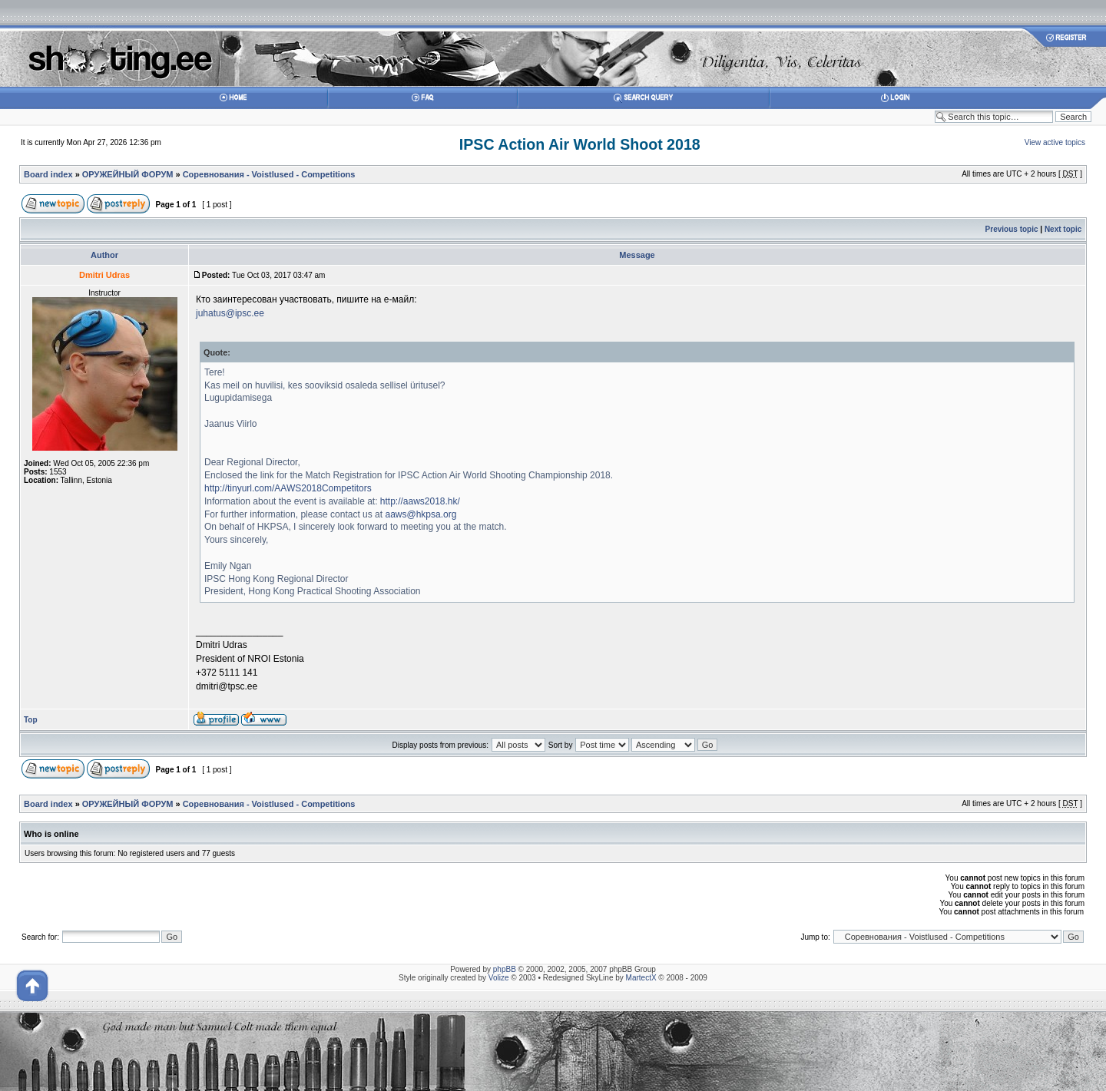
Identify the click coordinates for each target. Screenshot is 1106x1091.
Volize (498, 978)
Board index (48, 174)
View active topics (1055, 142)
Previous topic (1011, 229)
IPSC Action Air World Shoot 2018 (579, 144)
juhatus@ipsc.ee (230, 313)
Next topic (1063, 229)
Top (31, 720)
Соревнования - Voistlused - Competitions (269, 174)
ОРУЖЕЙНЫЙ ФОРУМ (128, 174)
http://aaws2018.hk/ (420, 501)
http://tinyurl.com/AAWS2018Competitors (288, 488)
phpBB (504, 969)
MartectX (641, 978)
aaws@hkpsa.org (420, 514)
